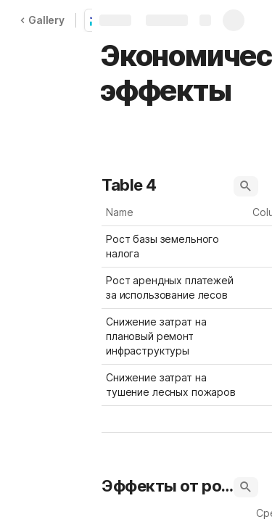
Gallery (42, 20)
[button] (246, 186)
